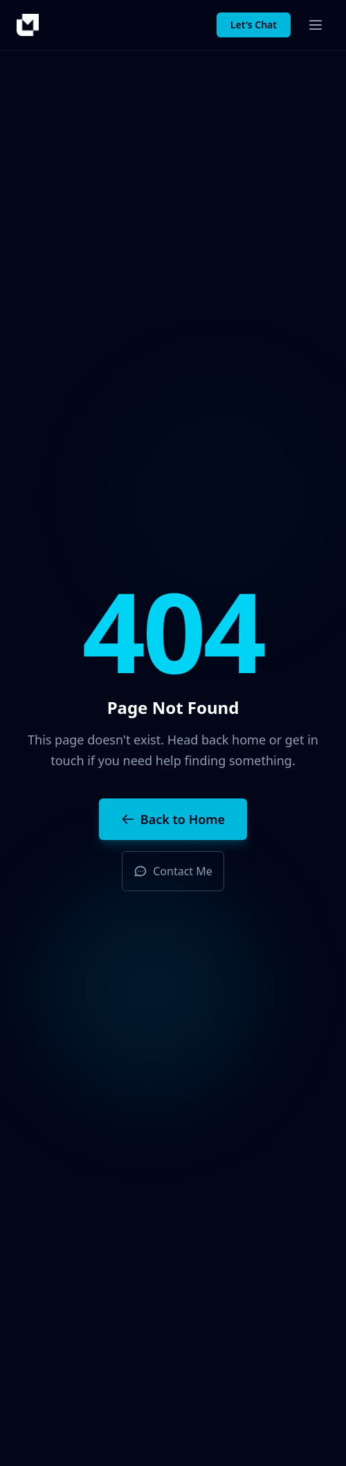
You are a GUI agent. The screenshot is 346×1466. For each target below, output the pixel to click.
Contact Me (173, 871)
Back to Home (173, 819)
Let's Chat (253, 24)
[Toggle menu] (315, 25)
